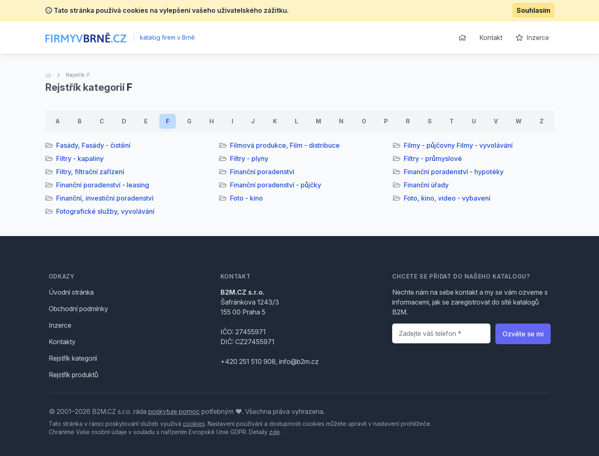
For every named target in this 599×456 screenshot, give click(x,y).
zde (274, 431)
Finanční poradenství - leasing (102, 185)
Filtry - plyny (249, 158)
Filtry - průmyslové (433, 158)
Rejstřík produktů (73, 375)
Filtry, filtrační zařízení (90, 172)
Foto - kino (246, 198)
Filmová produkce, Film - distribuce (285, 145)
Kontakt (490, 37)
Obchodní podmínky (78, 309)
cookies (194, 423)
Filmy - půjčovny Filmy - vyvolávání (458, 145)
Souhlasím (533, 10)
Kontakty (62, 342)
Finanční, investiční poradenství (105, 198)
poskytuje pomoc (174, 411)
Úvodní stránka (71, 292)
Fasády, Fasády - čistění (93, 145)
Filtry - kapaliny (80, 158)
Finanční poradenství (262, 172)
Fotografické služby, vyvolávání (105, 211)
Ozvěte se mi (523, 334)
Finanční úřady (426, 185)
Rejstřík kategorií (73, 358)
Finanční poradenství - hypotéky (454, 172)
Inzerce (532, 37)
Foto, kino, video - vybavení (447, 198)
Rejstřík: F (78, 75)
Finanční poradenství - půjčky (275, 185)
